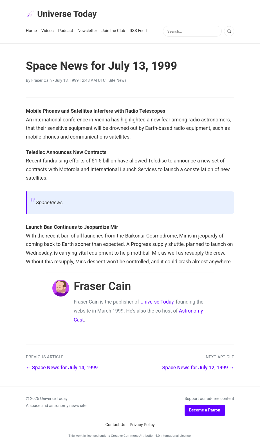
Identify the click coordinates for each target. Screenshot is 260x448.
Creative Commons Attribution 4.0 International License (150, 436)
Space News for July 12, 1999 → (198, 368)
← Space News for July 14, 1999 (62, 368)
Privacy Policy (142, 425)
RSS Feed (138, 31)
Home (31, 31)
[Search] (229, 32)
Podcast (65, 31)
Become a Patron (204, 410)
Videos (47, 31)
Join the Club (113, 31)
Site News (118, 81)
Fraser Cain (41, 81)
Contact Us (115, 425)
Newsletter (87, 31)
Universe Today (62, 14)
